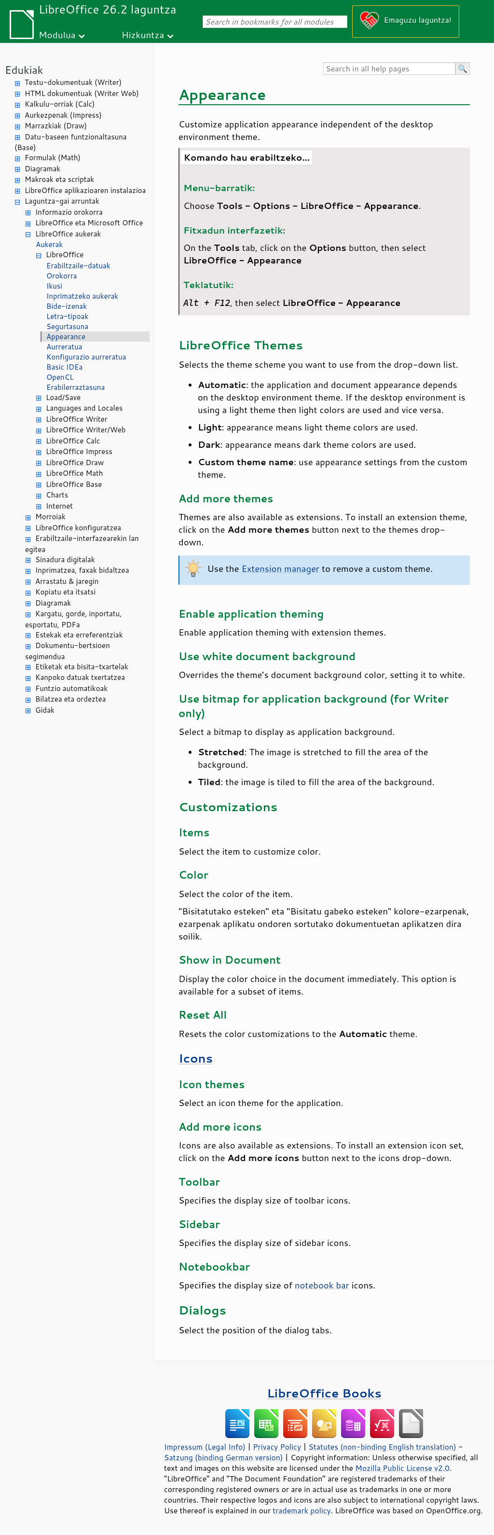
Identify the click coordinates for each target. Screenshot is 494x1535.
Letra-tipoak (67, 316)
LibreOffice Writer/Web (86, 430)
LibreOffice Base (74, 484)
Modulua (57, 34)
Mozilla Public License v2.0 (402, 1468)
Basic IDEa (64, 367)
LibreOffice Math (74, 473)
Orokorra (61, 276)
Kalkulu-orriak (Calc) (60, 104)
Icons (195, 1058)
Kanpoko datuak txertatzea (80, 677)
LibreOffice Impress (79, 451)
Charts (57, 495)
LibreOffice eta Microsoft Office (89, 223)
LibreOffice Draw (75, 462)
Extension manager (280, 568)
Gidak (45, 710)
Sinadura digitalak (65, 559)
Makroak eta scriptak (59, 179)
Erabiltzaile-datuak (78, 266)
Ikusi (54, 286)
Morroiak (50, 517)
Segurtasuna (67, 326)
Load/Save (63, 397)
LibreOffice (64, 254)
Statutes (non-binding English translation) (382, 1446)
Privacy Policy (277, 1446)
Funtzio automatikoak (71, 688)
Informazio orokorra (69, 212)
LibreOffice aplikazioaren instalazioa (85, 190)
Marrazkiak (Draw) (56, 126)
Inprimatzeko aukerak (82, 296)
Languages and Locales (84, 408)
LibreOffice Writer (77, 419)
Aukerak (49, 244)
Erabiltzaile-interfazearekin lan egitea (82, 543)
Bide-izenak (66, 306)
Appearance (65, 337)
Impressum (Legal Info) (205, 1446)
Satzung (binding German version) (223, 1457)
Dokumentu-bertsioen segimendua (67, 651)
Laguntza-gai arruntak (62, 201)
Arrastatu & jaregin (66, 581)
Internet (59, 506)
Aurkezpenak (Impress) (63, 115)
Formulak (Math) (53, 157)
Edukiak (24, 69)
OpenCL (60, 377)
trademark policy (301, 1510)
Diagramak (42, 169)
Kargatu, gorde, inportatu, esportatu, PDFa (73, 619)
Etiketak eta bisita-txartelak (81, 667)
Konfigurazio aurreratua (86, 357)
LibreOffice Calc (73, 441)
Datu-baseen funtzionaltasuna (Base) (70, 142)
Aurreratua (64, 347)
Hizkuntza (143, 34)
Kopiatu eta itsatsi (65, 592)
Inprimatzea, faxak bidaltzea (82, 570)
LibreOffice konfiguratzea (78, 528)
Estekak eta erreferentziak (79, 635)
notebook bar (322, 1285)
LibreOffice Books (324, 1392)
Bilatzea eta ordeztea (70, 699)
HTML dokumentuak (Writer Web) (82, 93)
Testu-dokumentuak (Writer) (73, 82)
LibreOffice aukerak (68, 234)
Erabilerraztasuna (75, 387)
